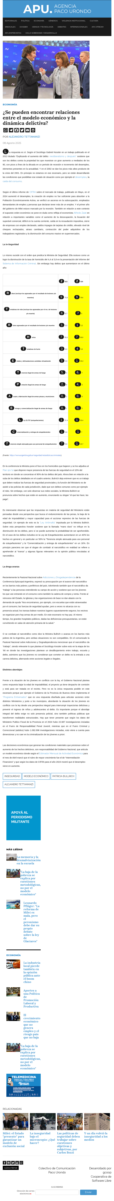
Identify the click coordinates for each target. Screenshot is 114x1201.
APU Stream (97, 27)
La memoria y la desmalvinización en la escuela (29, 860)
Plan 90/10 (8, 470)
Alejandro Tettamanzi (24, 136)
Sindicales (10, 27)
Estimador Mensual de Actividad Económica (61, 753)
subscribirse (10, 1167)
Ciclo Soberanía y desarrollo (41, 33)
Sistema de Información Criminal (19, 263)
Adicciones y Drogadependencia (59, 577)
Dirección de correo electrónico (25, 1192)
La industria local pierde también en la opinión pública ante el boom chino (31, 972)
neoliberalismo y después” (63, 156)
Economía (39, 21)
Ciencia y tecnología (42, 27)
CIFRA (33, 192)
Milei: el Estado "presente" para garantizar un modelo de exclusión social (13, 1139)
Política (25, 21)
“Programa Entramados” (15, 697)
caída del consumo (12, 181)
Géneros (53, 21)
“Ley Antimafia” (47, 522)
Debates (62, 27)
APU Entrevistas (13, 33)
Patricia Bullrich (63, 776)
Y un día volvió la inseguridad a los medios (96, 1136)
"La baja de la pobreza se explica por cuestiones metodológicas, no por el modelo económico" (30, 883)
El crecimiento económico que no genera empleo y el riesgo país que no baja (31, 1026)
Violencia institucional (73, 21)
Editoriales (11, 21)
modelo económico (36, 776)
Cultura (94, 21)
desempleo (81, 177)
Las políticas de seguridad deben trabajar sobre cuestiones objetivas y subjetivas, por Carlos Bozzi (68, 1142)
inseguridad (12, 776)
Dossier (24, 27)
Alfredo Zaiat (80, 213)
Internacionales (78, 27)
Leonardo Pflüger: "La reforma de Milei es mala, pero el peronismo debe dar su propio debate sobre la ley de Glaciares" (31, 922)
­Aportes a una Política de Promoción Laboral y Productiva (31, 998)
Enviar (88, 1192)
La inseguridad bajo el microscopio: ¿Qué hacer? (42, 1138)
